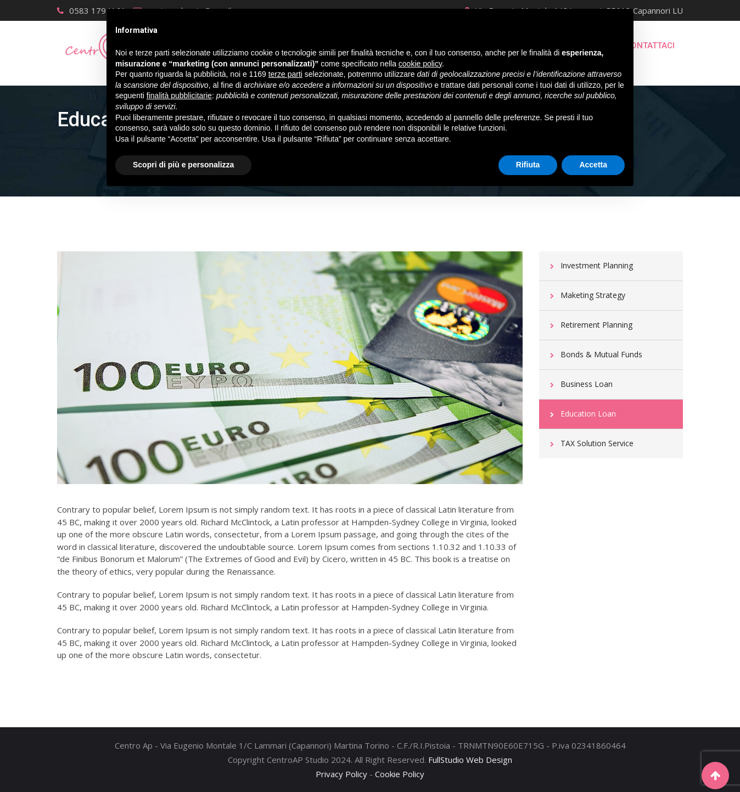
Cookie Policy (399, 773)
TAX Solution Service (597, 443)
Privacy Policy (341, 773)
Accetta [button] (593, 164)
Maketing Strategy (592, 295)
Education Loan (588, 413)
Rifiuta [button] (528, 164)
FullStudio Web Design (470, 759)
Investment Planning (596, 265)
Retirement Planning (596, 324)
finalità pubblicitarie (179, 95)
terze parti (285, 74)
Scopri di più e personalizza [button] (183, 164)
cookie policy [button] (420, 63)
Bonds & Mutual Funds (601, 354)
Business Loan (586, 384)
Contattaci (650, 45)
